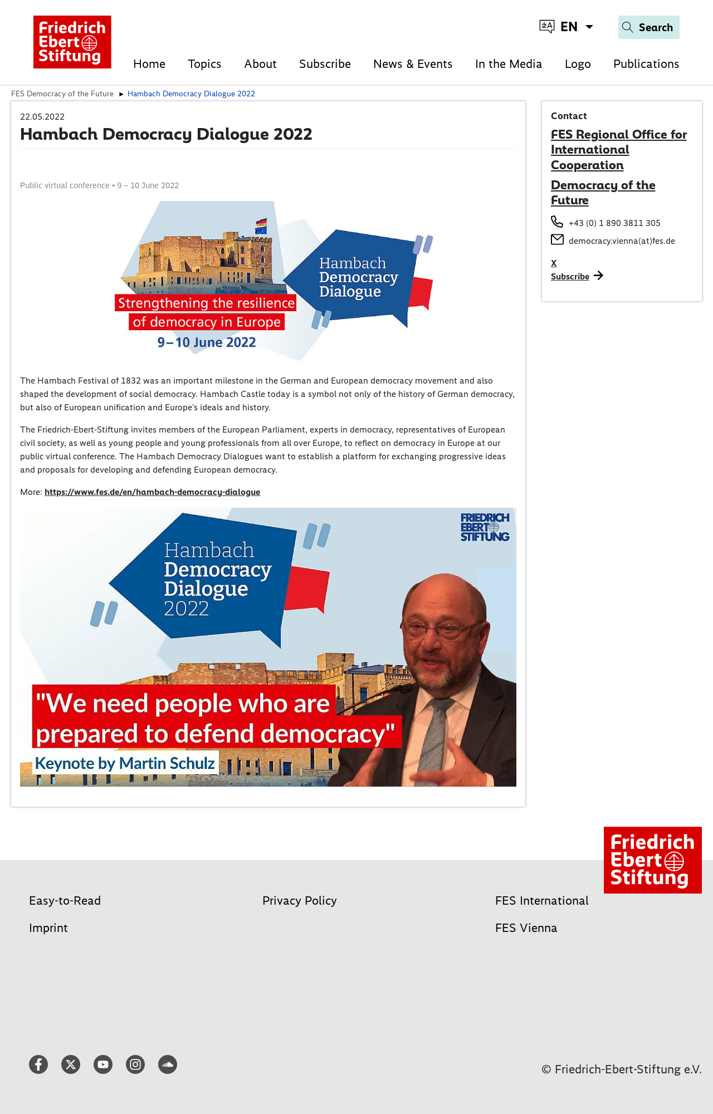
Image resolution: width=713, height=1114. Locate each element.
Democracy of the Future (603, 192)
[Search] (649, 27)
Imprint (48, 927)
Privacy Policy (299, 900)
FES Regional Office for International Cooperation (619, 149)
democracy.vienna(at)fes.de (622, 240)
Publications (646, 63)
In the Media (509, 63)
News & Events (413, 63)
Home (149, 63)
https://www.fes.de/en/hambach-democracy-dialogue (152, 492)
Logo (578, 63)
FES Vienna (526, 927)
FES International (542, 900)
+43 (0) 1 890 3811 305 (615, 223)
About (260, 63)
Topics (205, 63)
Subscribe (325, 63)
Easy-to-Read (65, 900)
